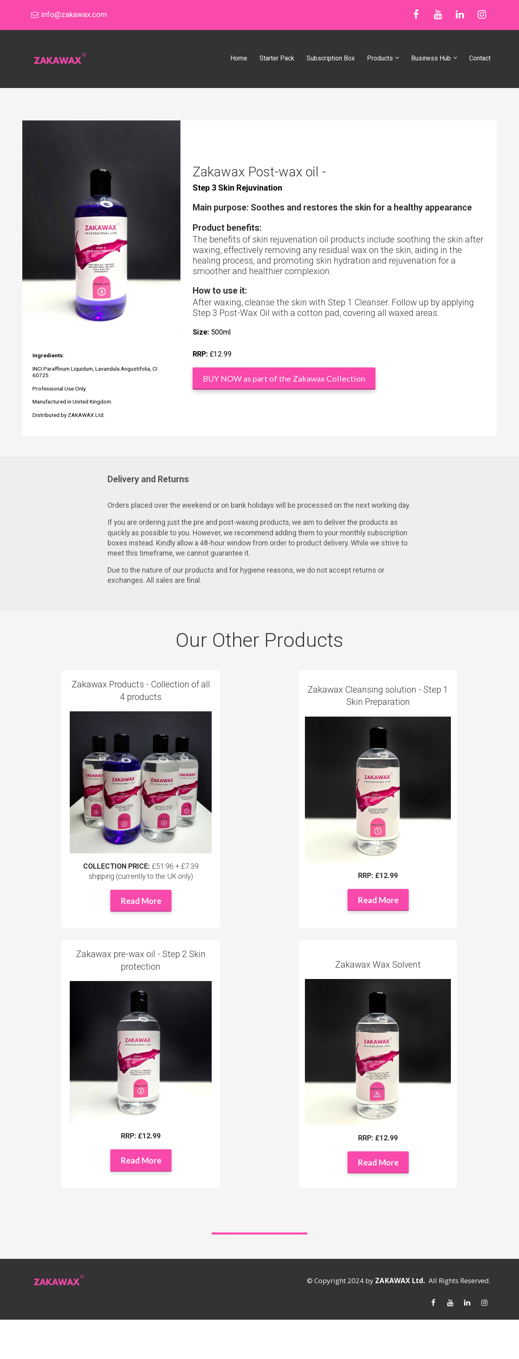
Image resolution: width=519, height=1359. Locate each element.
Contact (480, 58)
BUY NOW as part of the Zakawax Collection (284, 378)
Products (380, 58)
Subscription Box (331, 58)
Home (238, 58)
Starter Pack (277, 58)
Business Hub (431, 58)
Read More (140, 901)
